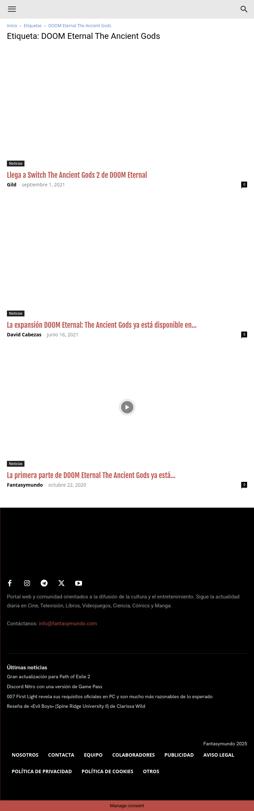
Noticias (15, 163)
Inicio (12, 26)
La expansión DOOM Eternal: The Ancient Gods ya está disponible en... (101, 325)
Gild (12, 184)
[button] (12, 9)
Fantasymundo (25, 485)
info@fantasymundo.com (68, 623)
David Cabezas (24, 334)
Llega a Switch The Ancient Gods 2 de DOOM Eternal (77, 175)
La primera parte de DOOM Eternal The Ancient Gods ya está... (91, 475)
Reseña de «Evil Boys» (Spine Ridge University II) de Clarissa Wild (76, 706)
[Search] (244, 9)
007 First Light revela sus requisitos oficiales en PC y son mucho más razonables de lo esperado (110, 696)
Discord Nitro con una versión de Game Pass (54, 686)
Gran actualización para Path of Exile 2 (48, 676)
